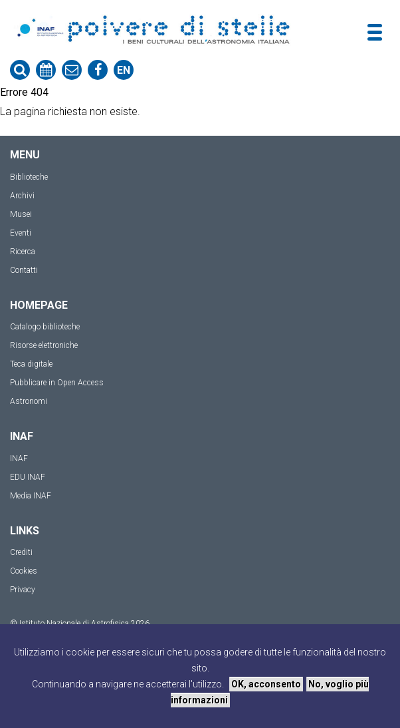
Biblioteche (29, 177)
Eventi (20, 233)
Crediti (21, 552)
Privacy (22, 589)
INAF (19, 458)
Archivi (22, 195)
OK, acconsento (266, 684)
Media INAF (30, 495)
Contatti (24, 270)
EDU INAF (27, 477)
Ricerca (22, 251)
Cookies (23, 571)
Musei (21, 214)
